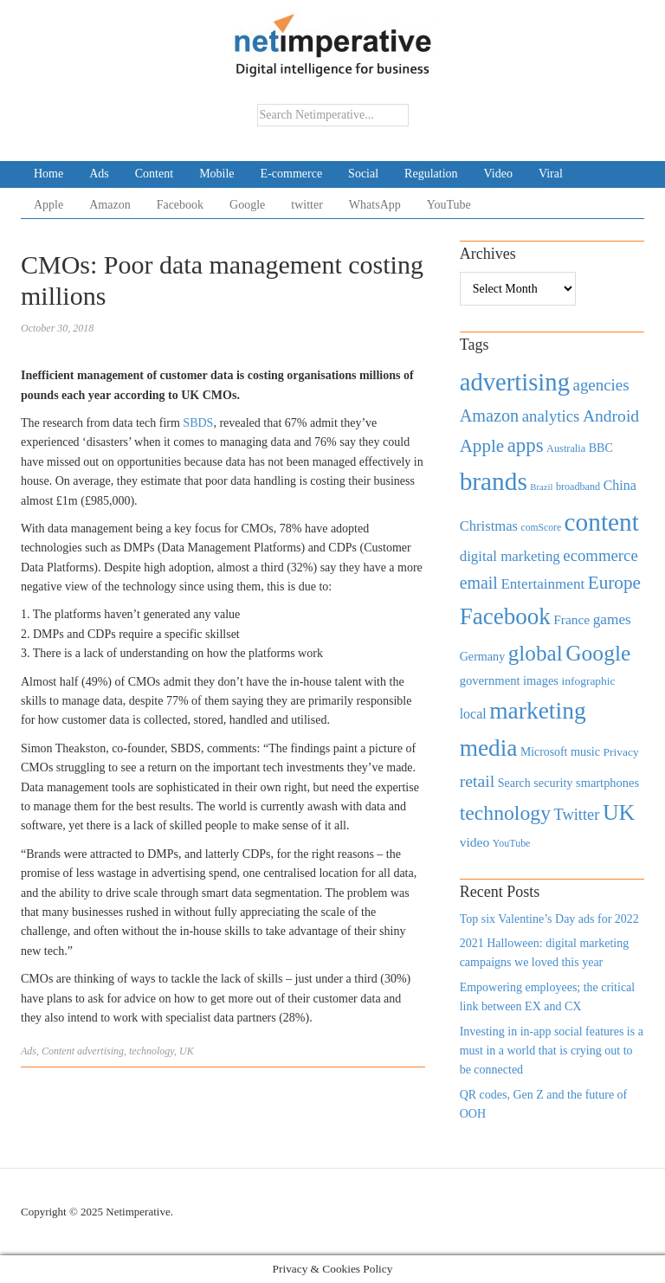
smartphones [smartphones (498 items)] (607, 783)
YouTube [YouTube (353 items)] (512, 843)
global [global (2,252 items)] (535, 653)
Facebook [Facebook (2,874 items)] (505, 616)
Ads (99, 173)
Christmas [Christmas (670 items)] (489, 526)
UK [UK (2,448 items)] (619, 812)
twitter (307, 204)
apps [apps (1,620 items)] (525, 445)
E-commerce (292, 173)
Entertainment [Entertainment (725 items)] (542, 584)
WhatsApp (375, 204)
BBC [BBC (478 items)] (601, 448)
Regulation (430, 173)
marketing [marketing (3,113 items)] (537, 710)
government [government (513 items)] (490, 680)
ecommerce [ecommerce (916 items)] (600, 555)
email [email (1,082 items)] (479, 582)
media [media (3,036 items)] (489, 748)
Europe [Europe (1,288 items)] (614, 582)
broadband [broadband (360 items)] (578, 486)
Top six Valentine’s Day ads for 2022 (549, 918)
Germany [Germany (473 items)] (483, 656)
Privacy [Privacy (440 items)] (621, 751)
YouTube (449, 204)
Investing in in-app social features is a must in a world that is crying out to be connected (551, 1051)
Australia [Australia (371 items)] (565, 448)
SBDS (198, 422)
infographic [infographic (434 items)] (588, 680)
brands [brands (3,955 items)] (493, 481)
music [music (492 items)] (585, 751)
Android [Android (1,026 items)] (611, 416)
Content (154, 173)
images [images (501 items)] (540, 680)
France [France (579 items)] (571, 619)
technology (151, 1051)
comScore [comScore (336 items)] (541, 527)
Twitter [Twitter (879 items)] (576, 814)
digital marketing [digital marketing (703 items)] (510, 556)
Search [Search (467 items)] (514, 783)
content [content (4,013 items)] (602, 522)
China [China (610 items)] (620, 485)
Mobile (216, 173)
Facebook (180, 204)
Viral (551, 173)
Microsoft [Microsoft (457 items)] (543, 751)
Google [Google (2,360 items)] (597, 653)
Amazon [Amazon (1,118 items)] (490, 415)
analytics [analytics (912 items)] (551, 416)
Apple (48, 204)
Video (498, 173)
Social (363, 173)
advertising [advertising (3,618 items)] (515, 382)
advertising (100, 1051)
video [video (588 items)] (475, 842)
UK (186, 1051)
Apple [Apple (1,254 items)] (482, 445)
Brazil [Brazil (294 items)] (541, 487)
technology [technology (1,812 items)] (505, 813)
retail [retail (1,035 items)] (477, 780)
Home (48, 173)
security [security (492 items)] (552, 783)
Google (247, 204)
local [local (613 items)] (473, 713)
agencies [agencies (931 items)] (601, 385)
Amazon (109, 204)
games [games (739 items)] (612, 619)
